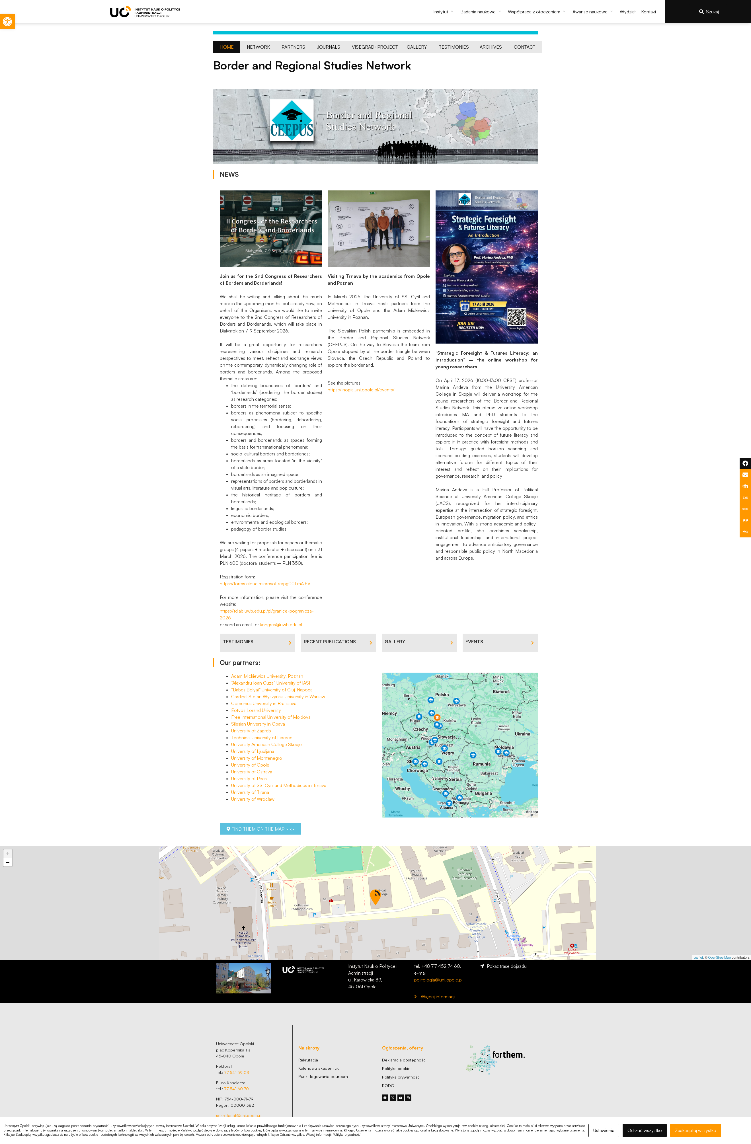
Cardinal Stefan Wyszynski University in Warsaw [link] (278, 696)
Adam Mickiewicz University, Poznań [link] (267, 676)
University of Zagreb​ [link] (251, 731)
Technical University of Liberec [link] (261, 737)
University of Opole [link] (250, 765)
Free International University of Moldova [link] (271, 717)
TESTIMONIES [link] (238, 641)
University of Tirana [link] (250, 792)
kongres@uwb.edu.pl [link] (281, 624)
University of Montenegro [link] (256, 758)
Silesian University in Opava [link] (258, 724)
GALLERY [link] (395, 641)
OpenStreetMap (719, 957)
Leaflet (698, 957)
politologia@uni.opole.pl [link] (438, 980)
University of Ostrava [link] (251, 772)
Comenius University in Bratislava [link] (263, 703)
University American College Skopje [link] (266, 744)
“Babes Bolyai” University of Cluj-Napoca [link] (272, 690)
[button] (443, 12)
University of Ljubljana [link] (252, 751)
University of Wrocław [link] (252, 799)
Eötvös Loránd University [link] (256, 710)
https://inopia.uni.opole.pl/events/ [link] (361, 390)
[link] (7, 21)
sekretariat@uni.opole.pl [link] (239, 1115)
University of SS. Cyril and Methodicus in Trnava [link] (278, 785)
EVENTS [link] (474, 641)
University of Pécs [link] (249, 778)
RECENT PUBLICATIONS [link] (330, 641)
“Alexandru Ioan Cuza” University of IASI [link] (270, 683)
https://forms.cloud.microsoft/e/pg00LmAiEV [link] (265, 583)
